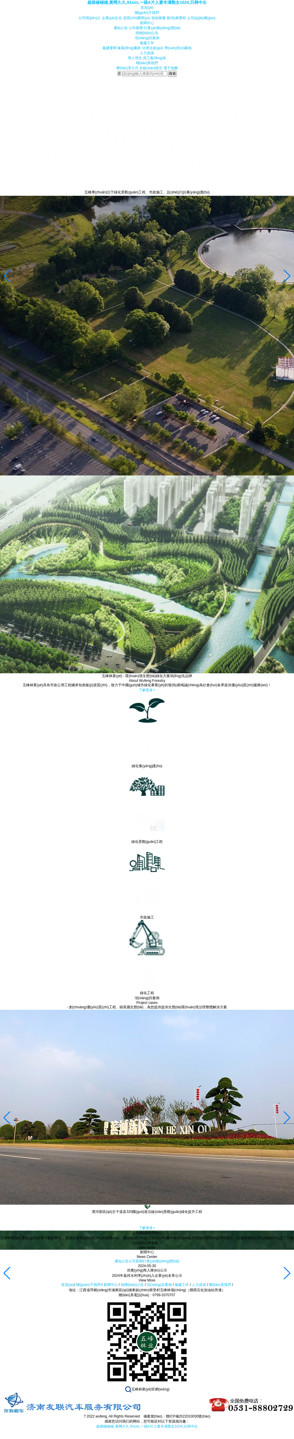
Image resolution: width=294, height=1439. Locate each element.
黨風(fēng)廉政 (129, 48)
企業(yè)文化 (112, 18)
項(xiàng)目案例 (147, 38)
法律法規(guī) (153, 48)
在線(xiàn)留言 (150, 68)
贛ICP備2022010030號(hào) (188, 1416)
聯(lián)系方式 (127, 68)
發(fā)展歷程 (176, 18)
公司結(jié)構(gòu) (201, 18)
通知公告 (121, 28)
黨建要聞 (109, 48)
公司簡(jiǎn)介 (90, 18)
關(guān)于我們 (147, 13)
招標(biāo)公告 (147, 33)
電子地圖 (171, 68)
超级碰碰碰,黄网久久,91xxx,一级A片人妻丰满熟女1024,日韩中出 (147, 2)
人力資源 (147, 53)
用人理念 (135, 58)
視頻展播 (158, 18)
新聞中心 (147, 23)
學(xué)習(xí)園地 (178, 48)
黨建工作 (147, 43)
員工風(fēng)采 (154, 58)
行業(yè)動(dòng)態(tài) (162, 28)
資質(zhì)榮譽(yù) (137, 18)
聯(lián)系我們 (147, 63)
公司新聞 (136, 28)
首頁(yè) (147, 8)
